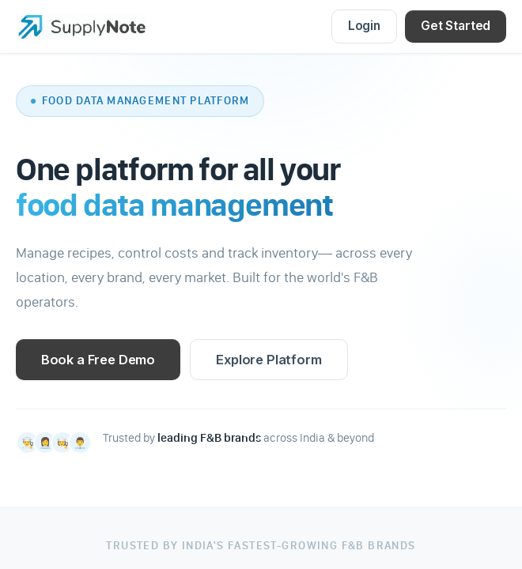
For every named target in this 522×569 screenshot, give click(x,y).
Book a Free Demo (98, 359)
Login (364, 25)
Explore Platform (268, 359)
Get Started (455, 25)
